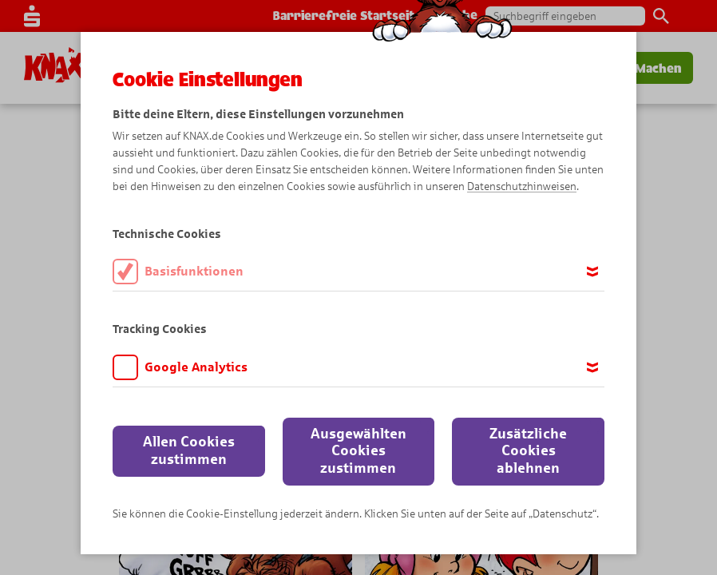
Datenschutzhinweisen (521, 186)
